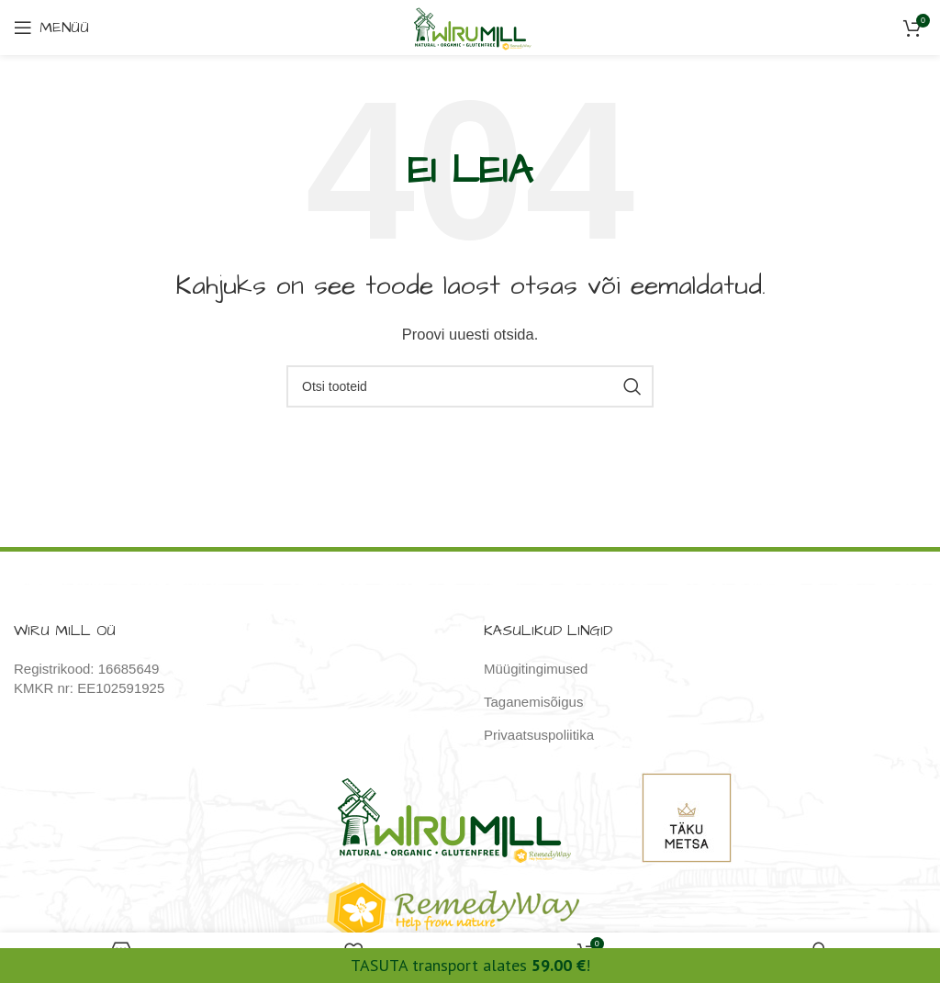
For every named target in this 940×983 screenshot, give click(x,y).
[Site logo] (470, 26)
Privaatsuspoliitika (539, 735)
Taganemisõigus (533, 701)
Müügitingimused (536, 668)
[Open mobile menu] (51, 27)
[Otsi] (470, 386)
